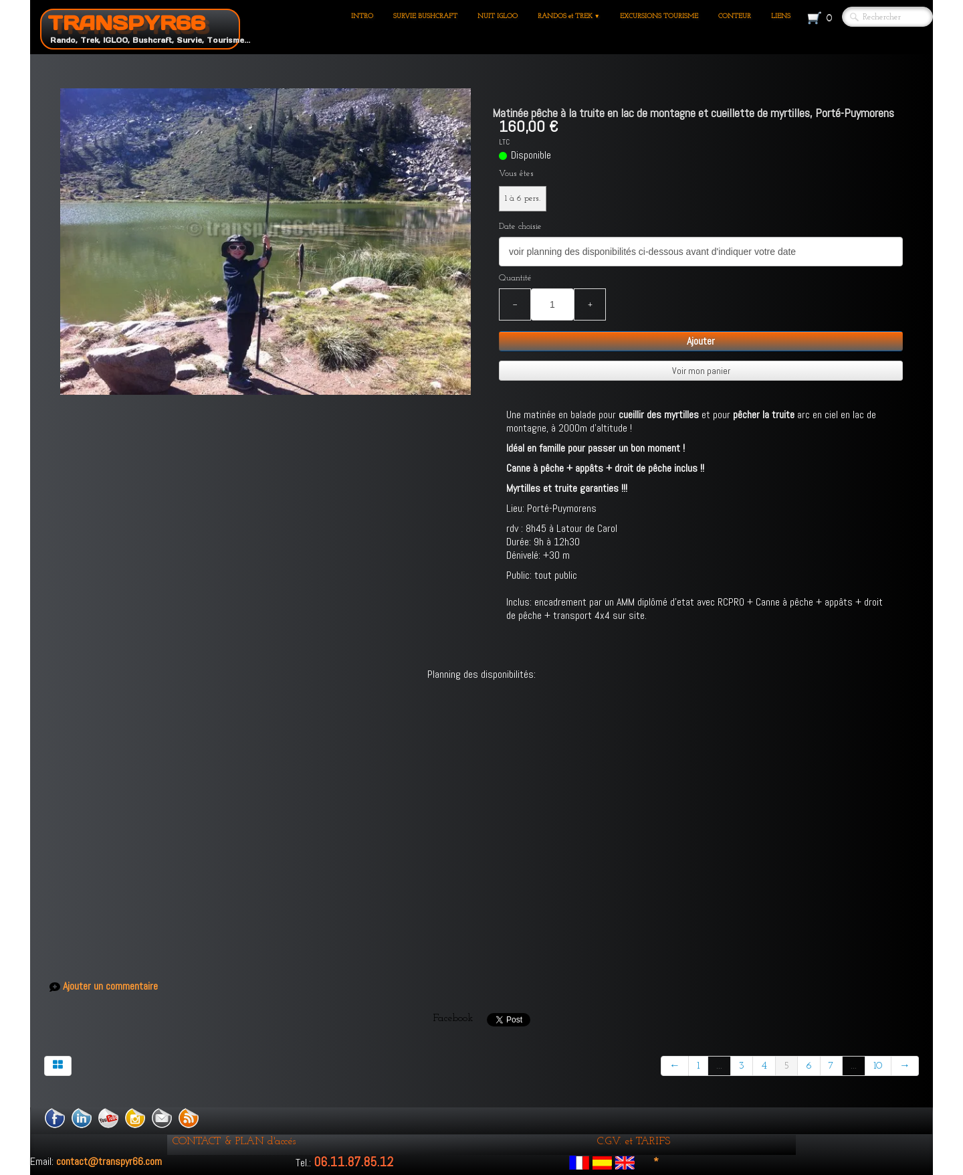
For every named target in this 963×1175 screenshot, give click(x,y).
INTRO (362, 16)
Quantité (515, 278)
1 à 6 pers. (522, 198)
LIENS (780, 16)
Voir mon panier (701, 371)
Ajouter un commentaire (110, 986)
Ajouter (701, 341)
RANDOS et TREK (569, 16)
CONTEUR (734, 16)
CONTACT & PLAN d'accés (234, 1141)
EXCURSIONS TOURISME (659, 16)
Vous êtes (516, 173)
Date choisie (520, 226)
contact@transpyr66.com (109, 1161)
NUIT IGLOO (497, 16)
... (719, 1066)
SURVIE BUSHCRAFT (425, 16)
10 (878, 1066)
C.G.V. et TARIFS (633, 1141)
